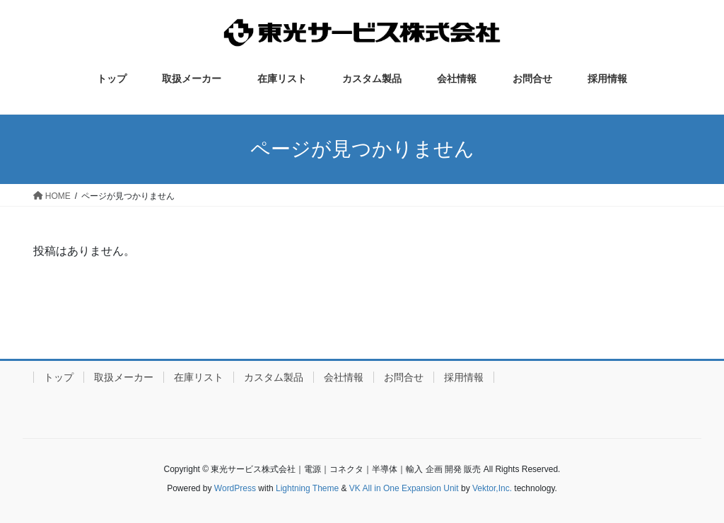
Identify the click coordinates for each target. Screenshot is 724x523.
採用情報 (464, 377)
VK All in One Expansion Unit (404, 488)
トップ (59, 377)
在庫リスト (198, 377)
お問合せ (404, 377)
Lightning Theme (307, 488)
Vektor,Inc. (492, 488)
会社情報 (343, 377)
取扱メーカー (123, 377)
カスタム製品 (273, 377)
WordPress (235, 488)
